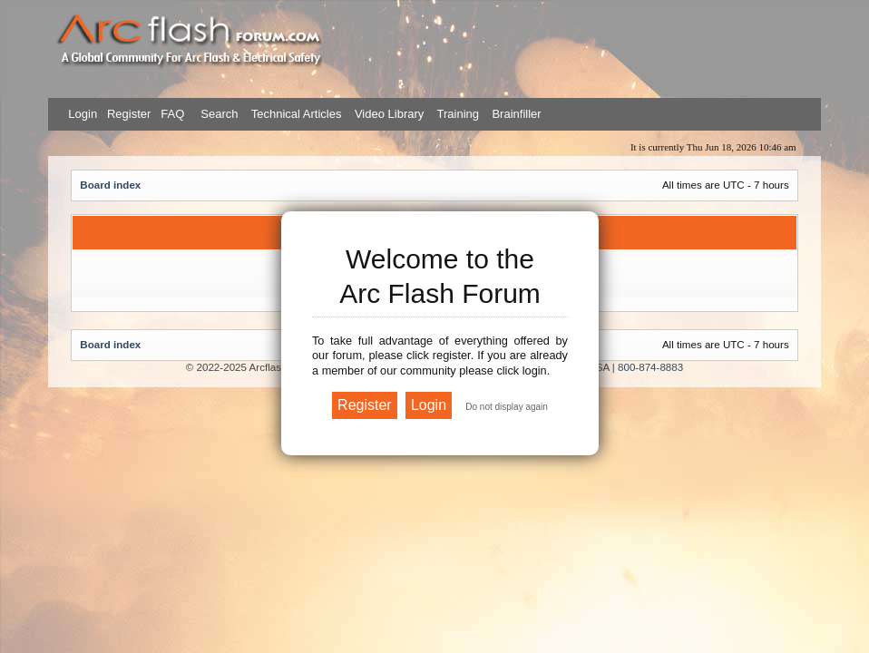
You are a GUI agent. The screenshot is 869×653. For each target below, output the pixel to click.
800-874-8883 (650, 367)
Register (127, 114)
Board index (110, 184)
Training (458, 114)
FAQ (171, 114)
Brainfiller (516, 114)
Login (82, 114)
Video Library (389, 114)
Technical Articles (296, 114)
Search (218, 114)
